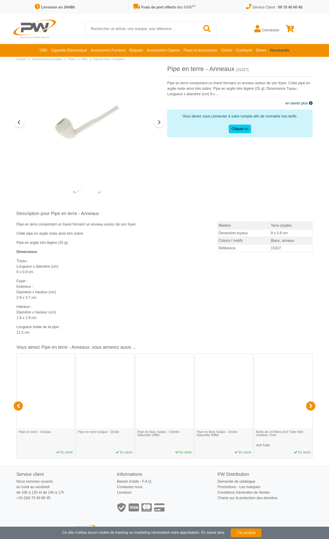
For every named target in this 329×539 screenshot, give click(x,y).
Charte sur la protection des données (247, 498)
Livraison (124, 492)
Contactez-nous (130, 487)
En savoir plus (212, 532)
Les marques (249, 487)
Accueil (21, 59)
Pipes (72, 59)
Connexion (266, 28)
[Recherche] (141, 29)
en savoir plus (299, 103)
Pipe (85, 59)
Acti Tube (263, 445)
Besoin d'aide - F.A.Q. (134, 481)
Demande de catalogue (236, 481)
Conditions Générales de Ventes (244, 492)
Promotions (227, 487)
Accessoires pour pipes (47, 59)
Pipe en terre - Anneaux (108, 59)
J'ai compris (246, 533)
